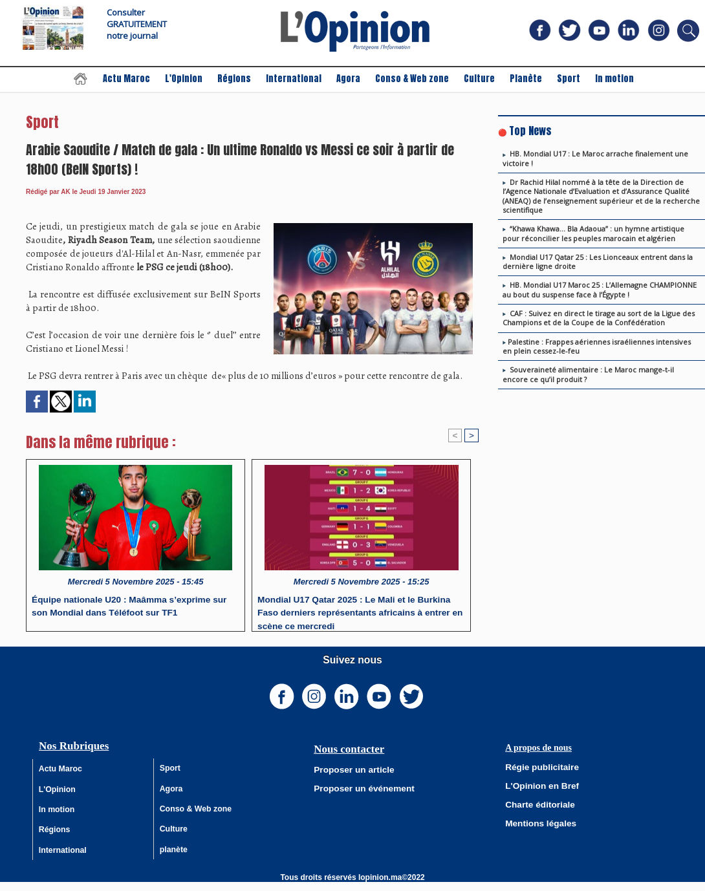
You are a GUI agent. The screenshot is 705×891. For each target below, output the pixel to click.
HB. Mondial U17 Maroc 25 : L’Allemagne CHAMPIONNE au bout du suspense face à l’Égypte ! (600, 289)
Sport (569, 78)
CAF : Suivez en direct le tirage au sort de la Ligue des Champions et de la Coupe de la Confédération (599, 317)
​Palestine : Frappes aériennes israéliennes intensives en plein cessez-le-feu (597, 346)
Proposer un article (349, 768)
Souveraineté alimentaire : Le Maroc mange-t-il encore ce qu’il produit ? (588, 374)
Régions (235, 78)
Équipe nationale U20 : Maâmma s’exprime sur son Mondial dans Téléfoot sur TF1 (133, 606)
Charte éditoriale (536, 802)
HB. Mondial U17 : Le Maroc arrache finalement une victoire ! (595, 158)
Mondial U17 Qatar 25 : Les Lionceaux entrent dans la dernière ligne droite (598, 261)
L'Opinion (184, 78)
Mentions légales (536, 820)
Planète (527, 78)
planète (174, 856)
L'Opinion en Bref (537, 784)
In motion (614, 78)
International (294, 78)
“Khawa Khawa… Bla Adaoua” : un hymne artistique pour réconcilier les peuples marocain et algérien (593, 233)
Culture (480, 78)
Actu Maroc (127, 78)
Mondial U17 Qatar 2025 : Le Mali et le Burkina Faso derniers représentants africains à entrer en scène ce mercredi (360, 610)
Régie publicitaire (537, 766)
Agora (349, 78)
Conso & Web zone (413, 78)
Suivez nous (352, 659)
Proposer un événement (358, 786)
